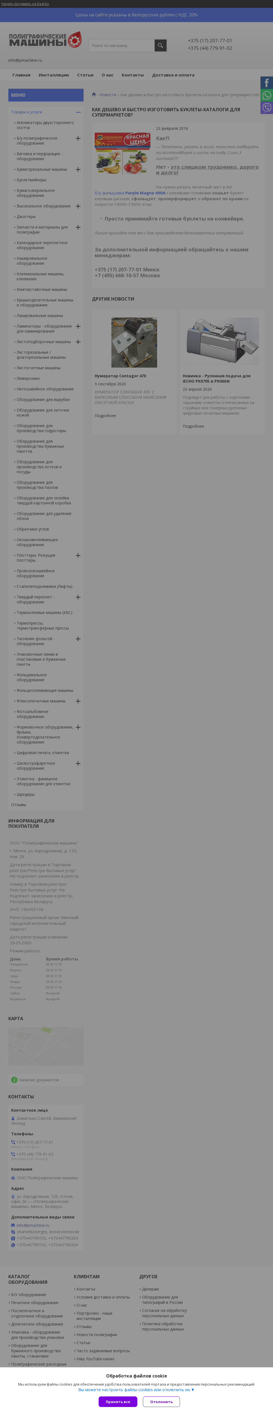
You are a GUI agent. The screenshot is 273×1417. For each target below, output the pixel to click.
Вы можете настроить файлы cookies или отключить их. (134, 1389)
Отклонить (161, 1401)
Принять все (118, 1401)
